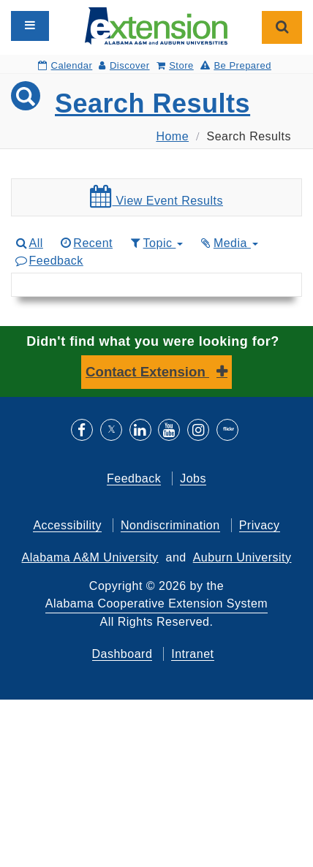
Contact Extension (147, 371)
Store (175, 65)
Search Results (152, 103)
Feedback (48, 260)
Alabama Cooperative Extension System (156, 603)
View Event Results (156, 196)
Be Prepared (235, 65)
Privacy (259, 525)
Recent (86, 243)
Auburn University (242, 557)
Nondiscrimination (170, 525)
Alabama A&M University (90, 557)
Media (228, 243)
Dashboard (122, 654)
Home (172, 136)
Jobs (193, 478)
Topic (155, 243)
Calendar (65, 65)
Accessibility (67, 525)
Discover (124, 65)
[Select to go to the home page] (156, 25)
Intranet (192, 654)
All (28, 243)
